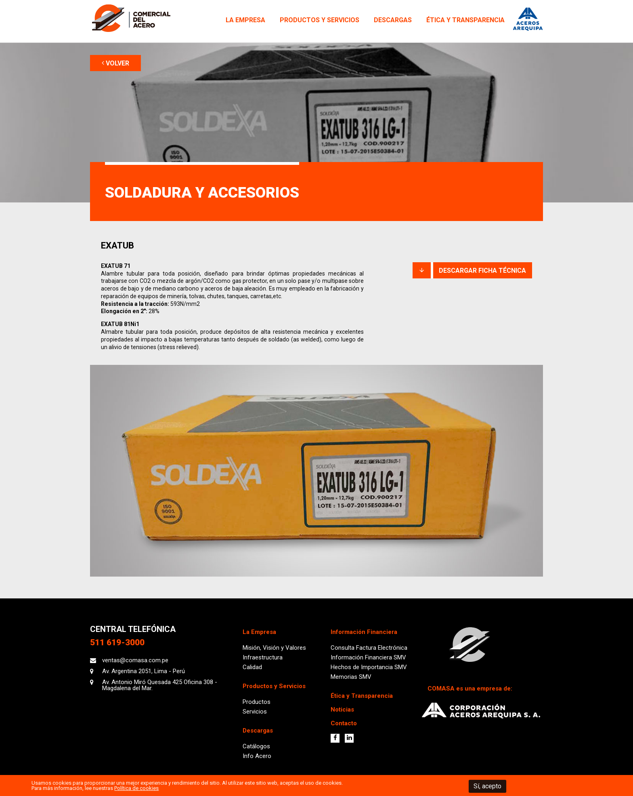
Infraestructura (263, 657)
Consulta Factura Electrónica (369, 647)
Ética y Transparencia (465, 20)
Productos (256, 701)
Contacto (344, 723)
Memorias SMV (351, 676)
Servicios (255, 711)
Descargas (393, 20)
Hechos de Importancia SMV (369, 667)
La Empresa (245, 20)
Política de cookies (136, 788)
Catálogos (256, 746)
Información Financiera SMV (368, 657)
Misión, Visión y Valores (274, 647)
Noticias (342, 709)
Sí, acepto (487, 786)
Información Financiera (364, 632)
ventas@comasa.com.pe (135, 660)
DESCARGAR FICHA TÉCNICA (472, 270)
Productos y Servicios (319, 20)
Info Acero (257, 756)
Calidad (252, 667)
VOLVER (115, 63)
